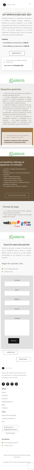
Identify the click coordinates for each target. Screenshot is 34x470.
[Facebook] (3, 384)
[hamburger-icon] (30, 4)
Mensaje (17, 326)
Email (17, 292)
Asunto (17, 311)
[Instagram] (12, 384)
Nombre (17, 282)
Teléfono (17, 301)
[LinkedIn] (16, 384)
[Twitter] (7, 384)
